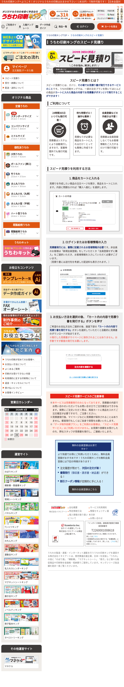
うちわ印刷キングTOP (56, 35)
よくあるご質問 (12, 368)
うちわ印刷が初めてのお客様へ (19, 359)
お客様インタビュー (14, 392)
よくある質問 (118, 14)
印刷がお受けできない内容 (17, 373)
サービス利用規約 (98, 507)
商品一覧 (60, 26)
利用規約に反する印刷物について (20, 378)
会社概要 (73, 507)
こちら (95, 536)
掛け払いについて (13, 387)
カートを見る (109, 26)
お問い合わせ (121, 14)
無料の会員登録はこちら (84, 489)
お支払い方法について (15, 364)
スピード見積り (12, 78)
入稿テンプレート (25, 26)
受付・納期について (14, 82)
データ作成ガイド (42, 26)
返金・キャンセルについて (17, 382)
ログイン (82, 26)
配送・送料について (14, 87)
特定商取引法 (75, 510)
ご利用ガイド (8, 26)
